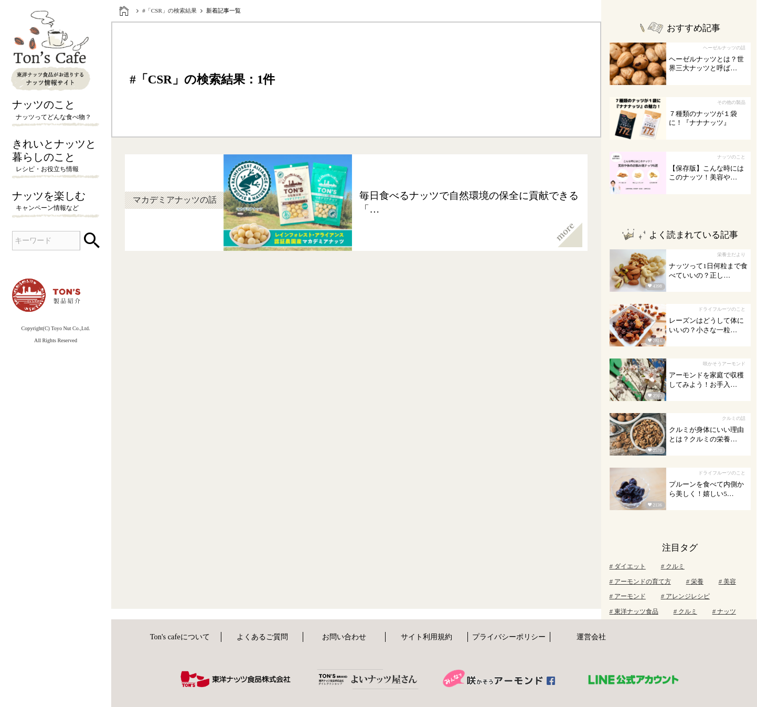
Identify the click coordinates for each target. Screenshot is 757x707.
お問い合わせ (344, 636)
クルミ (673, 566)
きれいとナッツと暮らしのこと (55, 156)
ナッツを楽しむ (55, 201)
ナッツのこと (55, 110)
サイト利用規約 (426, 636)
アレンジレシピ (685, 596)
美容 (727, 581)
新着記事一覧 (223, 10)
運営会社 (591, 636)
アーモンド (628, 596)
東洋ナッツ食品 (634, 611)
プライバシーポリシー (509, 636)
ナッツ (724, 611)
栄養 (694, 581)
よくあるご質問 (262, 636)
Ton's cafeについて (180, 636)
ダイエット (628, 566)
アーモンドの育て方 (640, 581)
